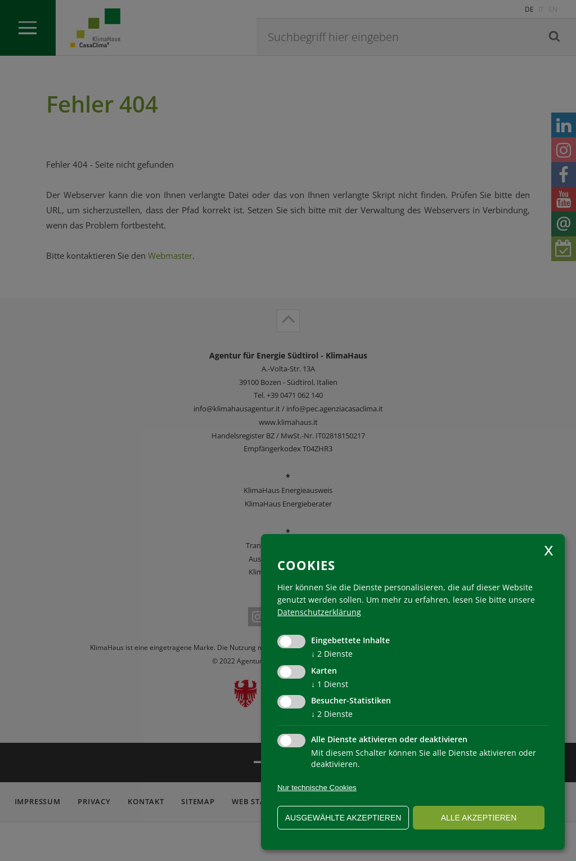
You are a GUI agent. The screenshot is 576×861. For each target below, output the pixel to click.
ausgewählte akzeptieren (343, 817)
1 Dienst (329, 684)
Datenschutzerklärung (319, 612)
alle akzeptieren (479, 817)
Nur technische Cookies (317, 787)
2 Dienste (332, 653)
